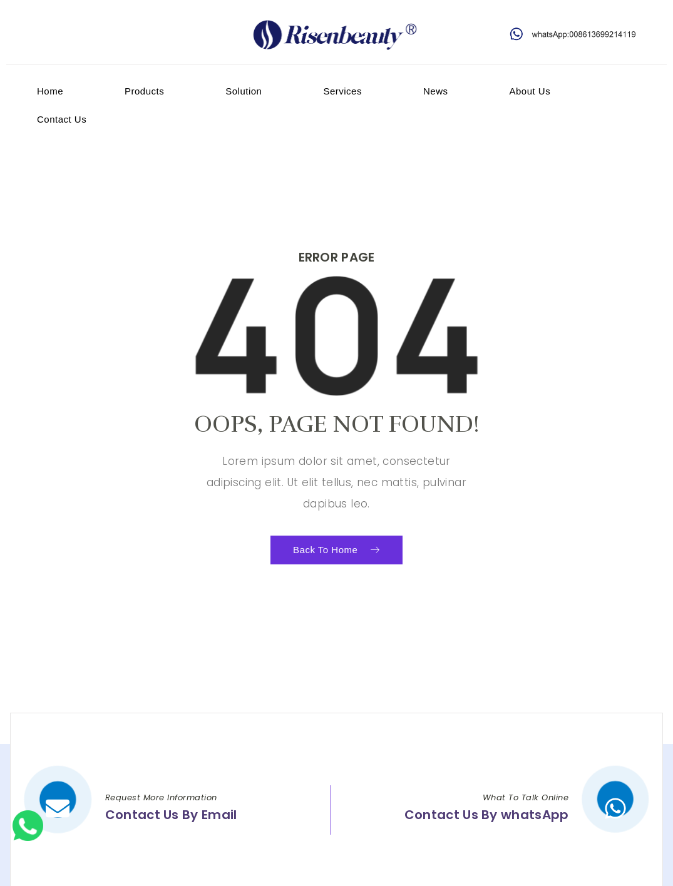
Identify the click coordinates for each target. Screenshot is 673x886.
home (50, 91)
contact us (61, 119)
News (435, 91)
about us (529, 91)
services (342, 91)
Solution (243, 91)
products (144, 91)
